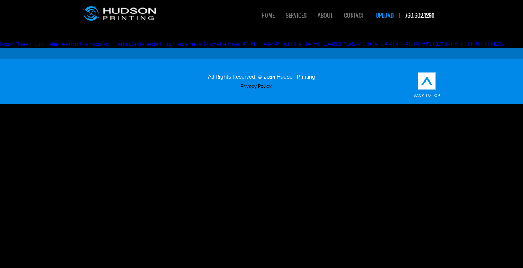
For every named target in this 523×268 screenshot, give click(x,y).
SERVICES (296, 15)
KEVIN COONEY (436, 44)
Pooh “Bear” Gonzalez (30, 44)
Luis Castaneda (181, 44)
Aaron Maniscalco (86, 44)
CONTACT (354, 15)
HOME (268, 15)
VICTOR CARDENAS (385, 44)
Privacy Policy (256, 86)
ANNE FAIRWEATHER (272, 44)
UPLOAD (385, 15)
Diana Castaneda (135, 44)
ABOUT (325, 15)
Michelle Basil (222, 44)
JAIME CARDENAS (330, 44)
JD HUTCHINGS (481, 44)
